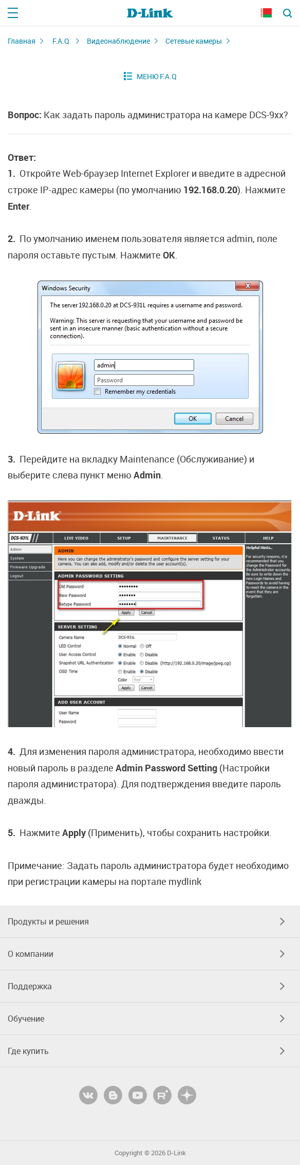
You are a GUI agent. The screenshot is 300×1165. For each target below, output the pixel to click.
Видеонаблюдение (118, 41)
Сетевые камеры (193, 41)
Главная (21, 41)
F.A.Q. (61, 41)
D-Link (176, 1153)
